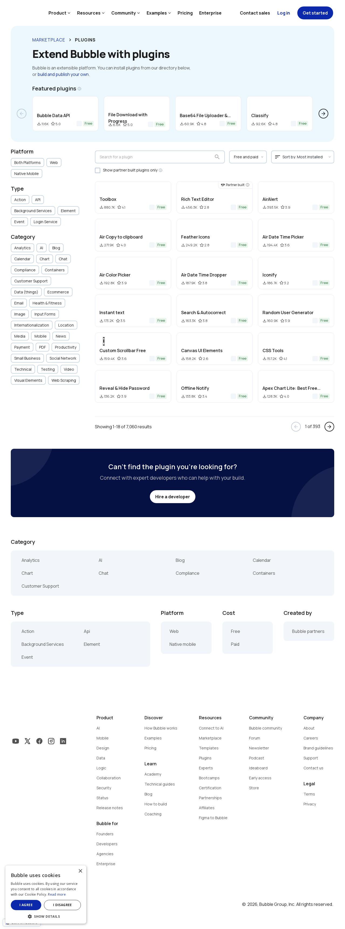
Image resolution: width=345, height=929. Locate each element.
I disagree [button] (62, 905)
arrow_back (21, 113)
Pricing (185, 13)
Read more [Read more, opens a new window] (57, 894)
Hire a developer (172, 497)
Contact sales (255, 13)
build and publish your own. (63, 74)
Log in (283, 13)
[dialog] (45, 894)
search (217, 157)
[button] (46, 916)
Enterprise (210, 13)
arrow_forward (323, 113)
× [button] (80, 871)
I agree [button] (26, 905)
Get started (315, 13)
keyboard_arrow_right (70, 40)
